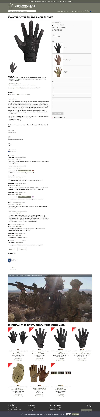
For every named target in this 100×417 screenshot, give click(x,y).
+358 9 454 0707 (56, 408)
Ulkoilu (14, 15)
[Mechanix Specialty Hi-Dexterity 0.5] (18, 380)
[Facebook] (87, 406)
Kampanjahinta (56, 22)
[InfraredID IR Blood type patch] (61, 380)
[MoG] (13, 263)
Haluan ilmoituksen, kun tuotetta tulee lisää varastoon (22, 85)
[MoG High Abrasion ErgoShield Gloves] (82, 344)
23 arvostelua (26, 94)
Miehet (10, 132)
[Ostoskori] (88, 11)
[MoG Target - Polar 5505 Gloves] (39, 344)
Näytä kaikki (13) (12, 249)
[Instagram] (90, 406)
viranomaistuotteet (63, 11)
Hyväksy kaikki (75, 414)
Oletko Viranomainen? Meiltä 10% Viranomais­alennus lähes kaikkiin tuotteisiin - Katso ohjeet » (50, 1)
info (82, 11)
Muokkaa (69, 414)
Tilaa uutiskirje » (86, 411)
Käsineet (25, 15)
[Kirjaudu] (85, 11)
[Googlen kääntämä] (13, 170)
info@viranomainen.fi (54, 409)
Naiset (14, 132)
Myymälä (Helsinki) (17, 88)
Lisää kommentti (22, 249)
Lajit (9, 15)
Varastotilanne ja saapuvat (14, 83)
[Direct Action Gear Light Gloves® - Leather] (39, 380)
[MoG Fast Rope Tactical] (18, 344)
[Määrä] (54, 36)
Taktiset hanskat (33, 15)
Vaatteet (19, 15)
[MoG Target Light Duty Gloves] (61, 344)
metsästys (76, 11)
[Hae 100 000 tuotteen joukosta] (22, 11)
